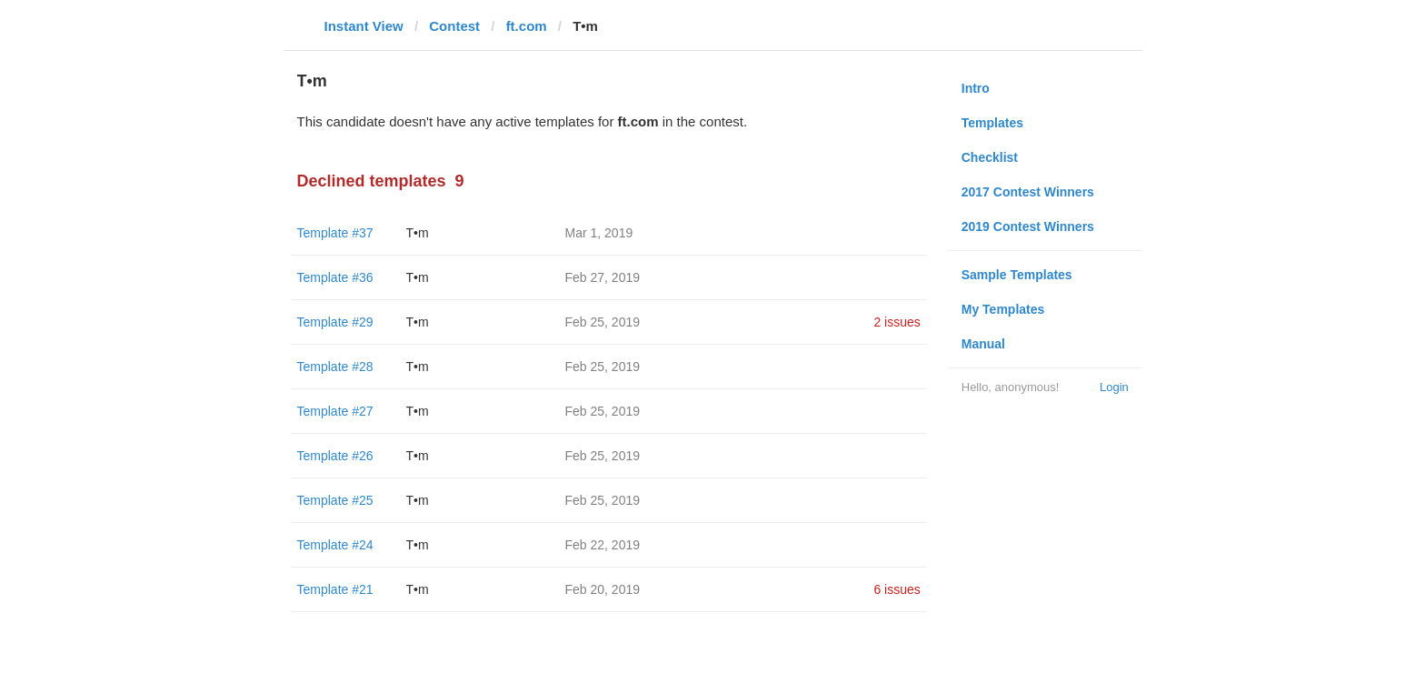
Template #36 (335, 277)
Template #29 (335, 322)
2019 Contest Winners (1028, 226)
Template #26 (335, 455)
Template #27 (335, 411)
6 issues (896, 589)
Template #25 (335, 500)
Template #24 (335, 545)
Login (1114, 387)
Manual (983, 344)
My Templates (1003, 309)
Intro (976, 88)
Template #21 (335, 589)
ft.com (526, 26)
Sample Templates (1017, 274)
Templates (992, 123)
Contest (454, 26)
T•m (417, 233)
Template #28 (335, 366)
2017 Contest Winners (1028, 192)
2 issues (896, 322)
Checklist (990, 157)
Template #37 (335, 233)
